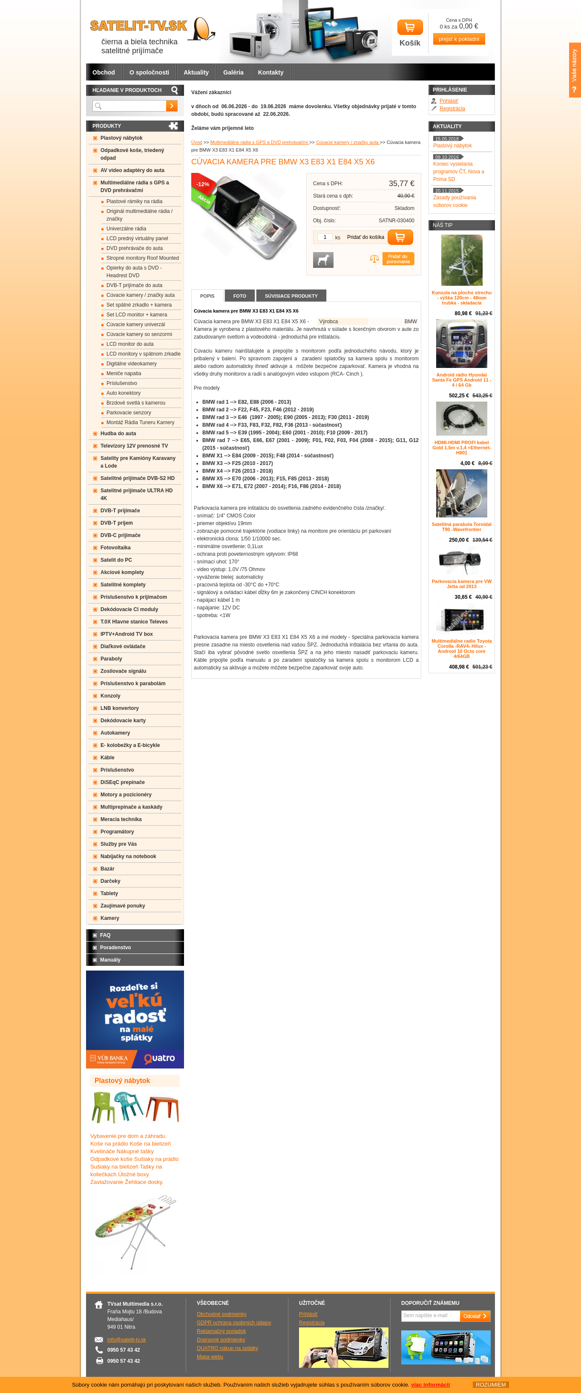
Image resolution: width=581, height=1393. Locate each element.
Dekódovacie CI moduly (129, 609)
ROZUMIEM (491, 1385)
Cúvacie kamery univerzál (135, 324)
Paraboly (111, 659)
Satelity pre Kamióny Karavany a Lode (138, 462)
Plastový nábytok (122, 138)
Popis (207, 296)
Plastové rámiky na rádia (134, 201)
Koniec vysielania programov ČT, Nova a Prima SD (458, 171)
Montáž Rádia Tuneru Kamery (140, 422)
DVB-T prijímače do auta (134, 285)
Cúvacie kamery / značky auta (348, 142)
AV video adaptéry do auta (132, 170)
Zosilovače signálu (123, 671)
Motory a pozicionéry (126, 795)
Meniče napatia (123, 373)
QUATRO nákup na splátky (227, 1348)
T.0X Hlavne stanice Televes (134, 622)
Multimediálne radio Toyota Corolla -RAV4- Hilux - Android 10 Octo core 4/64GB (461, 648)
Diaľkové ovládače (123, 646)
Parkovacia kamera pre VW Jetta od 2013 (462, 584)
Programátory (117, 832)
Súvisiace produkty (291, 296)
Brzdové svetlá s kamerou (135, 403)
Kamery (110, 918)
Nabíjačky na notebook (128, 856)
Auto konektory (123, 393)
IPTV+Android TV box (127, 634)
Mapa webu (210, 1357)
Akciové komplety (122, 572)
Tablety (109, 893)
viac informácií (430, 1385)
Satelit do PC (116, 560)
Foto (239, 296)
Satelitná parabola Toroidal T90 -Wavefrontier (462, 527)
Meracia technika (121, 819)
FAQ (105, 935)
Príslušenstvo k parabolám (133, 683)
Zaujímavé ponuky (123, 906)
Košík (410, 33)
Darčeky (111, 881)
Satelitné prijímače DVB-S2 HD (138, 478)
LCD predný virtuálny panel (137, 238)
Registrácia (452, 109)
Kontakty (271, 72)
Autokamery (115, 733)
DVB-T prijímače (120, 511)
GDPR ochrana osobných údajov (234, 1323)
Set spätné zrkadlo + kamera (139, 305)
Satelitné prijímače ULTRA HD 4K (137, 494)
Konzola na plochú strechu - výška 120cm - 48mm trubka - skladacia (462, 297)
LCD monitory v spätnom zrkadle (143, 354)
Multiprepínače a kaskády (131, 807)
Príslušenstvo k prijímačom (134, 597)
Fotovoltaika (116, 548)
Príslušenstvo (121, 383)
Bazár (108, 869)
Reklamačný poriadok (221, 1331)
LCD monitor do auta (130, 344)
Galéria (233, 72)
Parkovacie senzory (128, 413)
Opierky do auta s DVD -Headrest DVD (134, 272)
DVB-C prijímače (121, 535)
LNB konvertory (120, 708)
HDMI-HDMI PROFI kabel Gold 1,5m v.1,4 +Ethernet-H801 (461, 447)
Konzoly (111, 696)
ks (337, 238)
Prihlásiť (449, 101)
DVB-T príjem (117, 523)
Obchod (103, 72)
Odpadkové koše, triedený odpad (132, 154)
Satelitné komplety (123, 585)
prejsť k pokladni (459, 39)
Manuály (110, 960)
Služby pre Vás (119, 844)
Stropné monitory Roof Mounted (142, 258)
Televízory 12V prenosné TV (134, 446)
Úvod (196, 142)
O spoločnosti (149, 72)
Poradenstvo (115, 948)
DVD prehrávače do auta (134, 248)
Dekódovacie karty (123, 721)
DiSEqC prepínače (123, 782)
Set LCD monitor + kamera (136, 315)
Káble (108, 758)
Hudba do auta (118, 434)
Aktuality (196, 72)
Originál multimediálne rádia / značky (139, 215)
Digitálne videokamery (131, 364)
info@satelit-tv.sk (126, 1340)
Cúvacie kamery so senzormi (139, 334)
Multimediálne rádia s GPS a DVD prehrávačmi (259, 142)
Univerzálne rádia (126, 229)
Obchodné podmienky (222, 1314)
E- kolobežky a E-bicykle (130, 745)
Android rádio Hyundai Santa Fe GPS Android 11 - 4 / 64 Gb (462, 380)
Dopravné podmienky (221, 1340)
